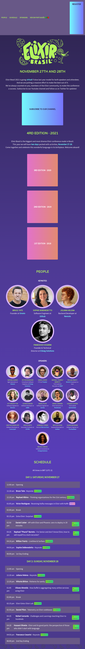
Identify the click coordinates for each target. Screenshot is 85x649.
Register (76, 4)
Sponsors (23, 17)
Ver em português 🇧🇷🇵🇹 (39, 17)
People (4, 17)
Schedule (13, 17)
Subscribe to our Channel (42, 109)
